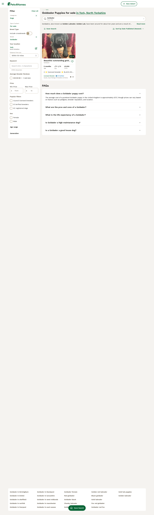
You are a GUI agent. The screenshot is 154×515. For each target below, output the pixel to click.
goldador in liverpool (18, 507)
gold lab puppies (125, 492)
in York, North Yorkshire (91, 50)
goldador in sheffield (18, 500)
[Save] (72, 99)
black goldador (97, 496)
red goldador (69, 496)
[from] (16, 183)
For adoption (27, 67)
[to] (31, 183)
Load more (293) (31, 132)
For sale (15, 67)
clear (36, 84)
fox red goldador (98, 503)
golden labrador (125, 496)
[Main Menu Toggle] (3, 4)
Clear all (35, 49)
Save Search (50, 67)
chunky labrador (70, 503)
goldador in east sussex (46, 507)
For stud (15, 72)
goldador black (70, 500)
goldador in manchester (46, 503)
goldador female (70, 492)
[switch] (29, 80)
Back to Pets (15, 53)
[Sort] (128, 67)
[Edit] (36, 140)
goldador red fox (98, 507)
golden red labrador (99, 492)
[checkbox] (11, 94)
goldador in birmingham (19, 492)
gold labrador (96, 500)
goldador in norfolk (17, 503)
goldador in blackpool (45, 492)
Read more (141, 62)
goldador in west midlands (47, 500)
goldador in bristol (17, 496)
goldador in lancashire (46, 496)
